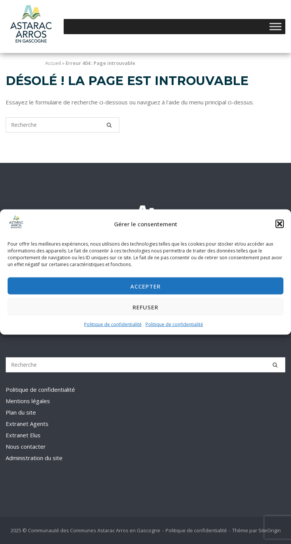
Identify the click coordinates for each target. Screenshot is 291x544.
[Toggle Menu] (275, 26)
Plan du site (21, 412)
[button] (279, 224)
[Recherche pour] (62, 124)
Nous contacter (26, 446)
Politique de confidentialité (113, 324)
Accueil (53, 63)
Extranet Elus (23, 435)
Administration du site (34, 458)
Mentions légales (28, 401)
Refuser (145, 307)
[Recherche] (109, 124)
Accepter (145, 286)
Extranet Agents (27, 423)
